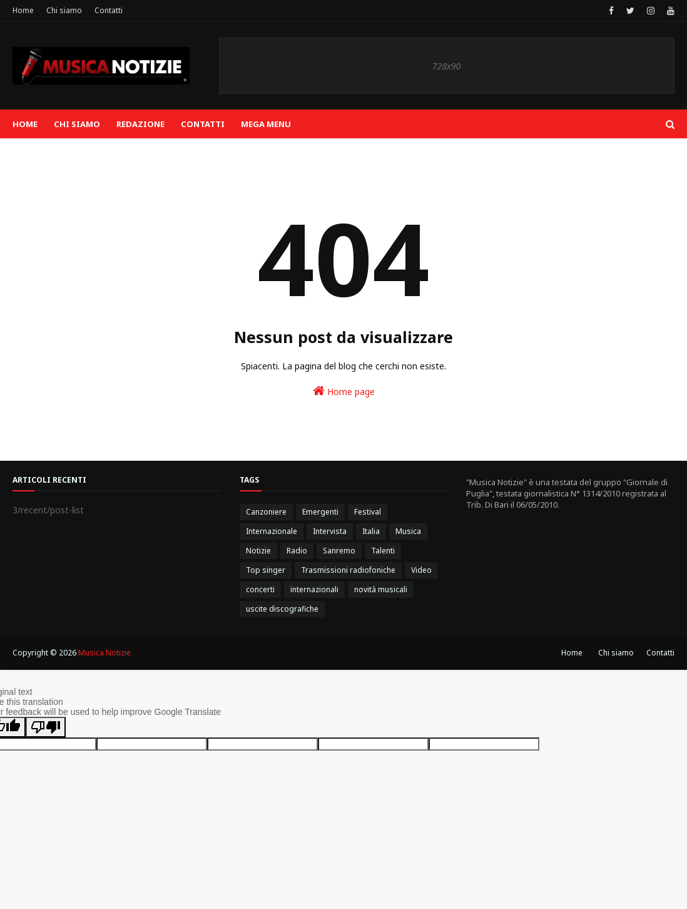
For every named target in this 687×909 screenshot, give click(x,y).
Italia (371, 531)
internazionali (314, 589)
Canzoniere (266, 511)
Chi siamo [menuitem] (77, 124)
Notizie (258, 550)
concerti (260, 589)
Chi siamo (64, 10)
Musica (408, 531)
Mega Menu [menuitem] (266, 124)
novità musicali (380, 589)
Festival (367, 511)
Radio (297, 550)
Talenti (383, 550)
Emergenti (320, 511)
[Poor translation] (46, 727)
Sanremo (339, 550)
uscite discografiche (282, 608)
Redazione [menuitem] (140, 124)
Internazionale (271, 531)
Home (23, 10)
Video (421, 570)
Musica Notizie (104, 652)
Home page (344, 391)
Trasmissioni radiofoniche (348, 570)
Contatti (108, 10)
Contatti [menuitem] (203, 124)
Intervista (330, 531)
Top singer (265, 570)
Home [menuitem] (25, 124)
